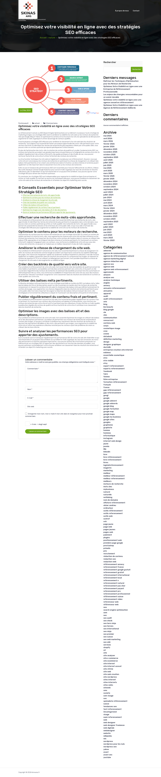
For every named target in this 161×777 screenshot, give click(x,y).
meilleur (106, 473)
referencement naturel (113, 583)
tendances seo (110, 706)
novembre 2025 (110, 152)
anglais (106, 283)
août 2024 (108, 192)
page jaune (108, 524)
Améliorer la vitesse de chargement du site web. (40, 200)
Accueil (43, 37)
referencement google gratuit (116, 570)
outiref (106, 519)
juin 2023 (107, 230)
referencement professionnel (116, 594)
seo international (111, 629)
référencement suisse (113, 596)
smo (105, 690)
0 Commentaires (50, 123)
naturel (52, 37)
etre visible (108, 361)
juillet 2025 (108, 163)
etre (105, 358)
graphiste (107, 428)
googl (105, 395)
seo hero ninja (109, 623)
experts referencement (114, 369)
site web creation (111, 674)
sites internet (109, 680)
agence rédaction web (113, 261)
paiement (107, 535)
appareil (107, 293)
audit (105, 296)
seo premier (108, 634)
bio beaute (108, 307)
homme (106, 430)
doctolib (107, 347)
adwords (107, 251)
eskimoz (107, 352)
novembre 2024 (110, 184)
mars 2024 (108, 205)
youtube (107, 757)
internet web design (112, 441)
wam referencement (112, 717)
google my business (112, 417)
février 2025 (108, 176)
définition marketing (112, 339)
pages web (108, 532)
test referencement (112, 709)
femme (106, 377)
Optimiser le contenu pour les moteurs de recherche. (42, 198)
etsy (105, 363)
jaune (105, 444)
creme (106, 334)
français (107, 385)
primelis (106, 548)
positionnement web (112, 540)
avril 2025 (107, 171)
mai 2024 (107, 200)
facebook (107, 371)
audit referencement (112, 299)
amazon (106, 275)
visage (106, 714)
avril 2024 (107, 203)
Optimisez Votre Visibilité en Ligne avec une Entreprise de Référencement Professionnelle (122, 89)
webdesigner (109, 731)
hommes (107, 433)
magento (107, 468)
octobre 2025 (109, 155)
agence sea (108, 264)
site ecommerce (110, 661)
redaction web (109, 562)
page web (107, 527)
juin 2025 (107, 165)
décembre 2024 (110, 181)
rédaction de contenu (113, 556)
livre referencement (112, 460)
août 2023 (108, 224)
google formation (111, 409)
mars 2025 (108, 173)
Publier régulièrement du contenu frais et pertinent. (41, 207)
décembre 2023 (110, 213)
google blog (108, 406)
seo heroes (108, 626)
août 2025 (108, 160)
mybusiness (108, 489)
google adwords (110, 403)
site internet (109, 663)
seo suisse (108, 637)
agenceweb (108, 272)
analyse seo (108, 277)
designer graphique (112, 344)
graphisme (108, 425)
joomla (106, 446)
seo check (107, 621)
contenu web (109, 323)
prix (105, 551)
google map (108, 411)
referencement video (112, 599)
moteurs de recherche (113, 484)
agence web (108, 267)
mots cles (107, 487)
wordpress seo (110, 747)
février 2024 (109, 208)
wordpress (108, 741)
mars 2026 (108, 141)
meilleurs (107, 481)
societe (106, 693)
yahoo (106, 749)
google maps (109, 414)
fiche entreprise (110, 379)
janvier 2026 (108, 146)
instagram (108, 438)
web (105, 720)
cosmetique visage (111, 328)
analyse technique (111, 280)
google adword (110, 401)
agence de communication (115, 253)
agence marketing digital (114, 259)
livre (105, 454)
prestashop (108, 546)
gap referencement (112, 393)
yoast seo (107, 755)
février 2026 (109, 144)
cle (104, 312)
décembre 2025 (110, 149)
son (105, 698)
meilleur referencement (114, 478)
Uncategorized (110, 712)
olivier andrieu (109, 505)
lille (104, 449)
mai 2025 (107, 168)
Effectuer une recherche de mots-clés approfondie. (41, 195)
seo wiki (106, 642)
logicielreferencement (113, 465)
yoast (106, 752)
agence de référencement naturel (118, 256)
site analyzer (109, 655)
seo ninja (107, 631)
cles (105, 315)
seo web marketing (111, 639)
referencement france (113, 567)
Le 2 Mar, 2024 (25, 110)
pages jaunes (109, 529)
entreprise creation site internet (118, 350)
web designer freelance (114, 725)
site (105, 653)
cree (105, 331)
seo (105, 615)
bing (105, 304)
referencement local (112, 578)
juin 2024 (107, 197)
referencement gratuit (113, 572)
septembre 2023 (110, 222)
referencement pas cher (114, 586)
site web (107, 672)
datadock (107, 336)
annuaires (107, 291)
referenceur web (111, 602)
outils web (108, 516)
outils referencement (113, 513)
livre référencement (112, 457)
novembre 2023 (110, 216)
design (106, 342)
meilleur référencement (114, 476)
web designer (109, 722)
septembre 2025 (110, 157)
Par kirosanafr (23, 123)
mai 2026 (107, 136)
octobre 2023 (109, 219)
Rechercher (109, 62)
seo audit (107, 618)
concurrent (108, 320)
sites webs (108, 685)
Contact (136, 11)
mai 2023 (107, 232)
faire (105, 374)
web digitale (108, 728)
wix (104, 739)
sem (105, 613)
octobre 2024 (109, 187)
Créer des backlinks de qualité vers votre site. (39, 203)
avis (105, 302)
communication (110, 318)
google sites (108, 419)
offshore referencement (114, 503)
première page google (113, 543)
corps (105, 326)
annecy (106, 285)
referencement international (116, 575)
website (107, 733)
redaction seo (109, 559)
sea (105, 607)
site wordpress (110, 677)
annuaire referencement (114, 288)
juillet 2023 (108, 227)
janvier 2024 (108, 211)
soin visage (108, 696)
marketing (108, 470)
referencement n (111, 580)
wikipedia (107, 736)
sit (104, 650)
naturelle (107, 495)
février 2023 (108, 240)
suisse (106, 704)
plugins (106, 537)
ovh (105, 521)
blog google (108, 310)
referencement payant (113, 588)
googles (106, 422)
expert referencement (113, 366)
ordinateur (108, 508)
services (107, 645)
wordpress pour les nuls (114, 744)
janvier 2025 (108, 179)
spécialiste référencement (115, 701)
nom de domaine (110, 500)
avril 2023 (107, 235)
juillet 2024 (108, 195)
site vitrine (108, 669)
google (106, 398)
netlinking (107, 497)
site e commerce (110, 658)
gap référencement (112, 390)
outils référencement (113, 511)
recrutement (109, 554)
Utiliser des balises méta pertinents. (36, 205)
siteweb (107, 688)
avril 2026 (107, 138)
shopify (106, 647)
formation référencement (115, 382)
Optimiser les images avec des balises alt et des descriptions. (45, 210)
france (106, 387)
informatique (109, 436)
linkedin (106, 452)
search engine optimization (115, 610)
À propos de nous (122, 11)
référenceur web (111, 605)
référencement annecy (113, 564)
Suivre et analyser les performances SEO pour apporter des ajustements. (49, 212)
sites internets (110, 682)
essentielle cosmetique (113, 355)
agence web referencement (115, 269)
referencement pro (112, 591)
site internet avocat (112, 666)
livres (105, 462)
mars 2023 (108, 238)
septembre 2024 (110, 189)
